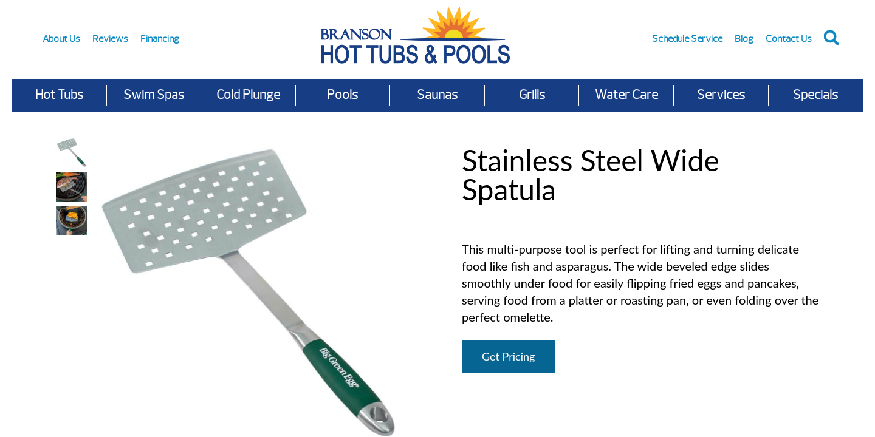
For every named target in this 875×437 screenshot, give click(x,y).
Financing (159, 39)
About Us (61, 39)
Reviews (110, 39)
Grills (532, 95)
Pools (342, 95)
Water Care (626, 95)
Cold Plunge (248, 95)
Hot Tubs (59, 95)
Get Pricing (508, 356)
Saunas (437, 95)
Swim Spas (153, 95)
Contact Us (789, 39)
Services (721, 95)
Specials (815, 95)
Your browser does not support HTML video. (72, 254)
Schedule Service (687, 39)
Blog (744, 39)
